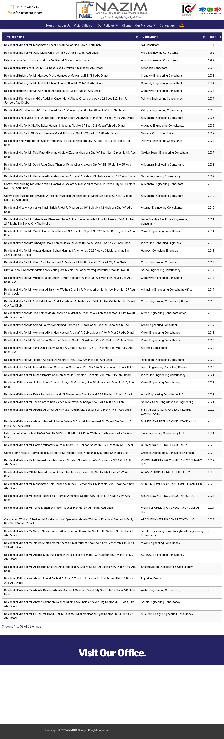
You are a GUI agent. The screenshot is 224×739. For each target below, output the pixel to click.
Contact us (167, 25)
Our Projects (145, 25)
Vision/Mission (83, 25)
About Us (63, 25)
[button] (134, 37)
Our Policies (107, 25)
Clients (126, 25)
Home (49, 25)
